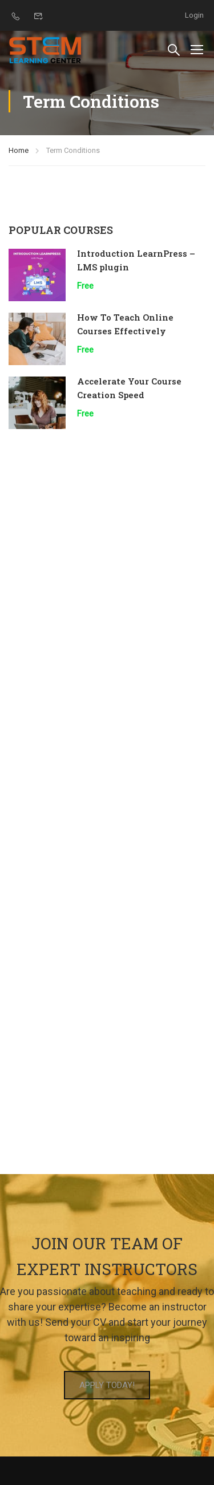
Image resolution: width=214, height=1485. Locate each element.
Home (19, 150)
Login (194, 15)
